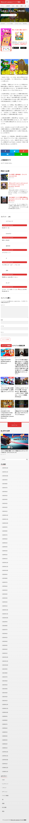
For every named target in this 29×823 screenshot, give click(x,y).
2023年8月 (4, 578)
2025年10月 (5, 475)
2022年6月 (4, 633)
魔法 (17, 5)
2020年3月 (4, 740)
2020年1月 (4, 748)
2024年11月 (5, 519)
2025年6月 (4, 491)
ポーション (4, 791)
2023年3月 (4, 598)
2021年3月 (4, 692)
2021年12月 (5, 657)
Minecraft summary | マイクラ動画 (18, 820)
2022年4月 (4, 641)
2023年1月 (4, 606)
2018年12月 (5, 767)
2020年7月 (4, 724)
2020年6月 (4, 728)
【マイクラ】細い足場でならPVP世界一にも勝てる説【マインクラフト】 (7, 389)
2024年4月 (4, 546)
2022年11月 (5, 613)
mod (13, 5)
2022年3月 (4, 645)
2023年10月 (5, 570)
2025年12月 (5, 468)
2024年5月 (4, 542)
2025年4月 (4, 499)
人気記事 (8, 5)
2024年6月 (4, 539)
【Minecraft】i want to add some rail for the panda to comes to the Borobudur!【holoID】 (18, 184)
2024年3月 (4, 550)
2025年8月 (4, 483)
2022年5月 (4, 637)
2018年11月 (5, 771)
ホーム (2, 5)
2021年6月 (4, 680)
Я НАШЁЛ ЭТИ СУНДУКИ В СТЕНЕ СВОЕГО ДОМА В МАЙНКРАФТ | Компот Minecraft (7, 414)
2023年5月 (4, 590)
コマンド (4, 454)
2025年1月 (4, 511)
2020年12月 (5, 704)
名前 (2, 319)
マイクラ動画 (12, 15)
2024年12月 (5, 515)
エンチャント (5, 783)
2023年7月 (4, 582)
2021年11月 (5, 661)
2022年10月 (5, 617)
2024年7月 (4, 535)
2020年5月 (4, 732)
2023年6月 (4, 586)
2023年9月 (4, 574)
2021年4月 (4, 688)
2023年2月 (4, 602)
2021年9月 (4, 669)
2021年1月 (4, 700)
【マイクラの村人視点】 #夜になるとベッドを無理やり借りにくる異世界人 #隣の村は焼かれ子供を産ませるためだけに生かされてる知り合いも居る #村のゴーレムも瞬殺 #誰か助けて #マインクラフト (21, 366)
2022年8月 (4, 625)
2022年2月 (4, 649)
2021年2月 (4, 696)
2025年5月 (4, 495)
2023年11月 (5, 566)
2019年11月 (5, 755)
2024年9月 (4, 527)
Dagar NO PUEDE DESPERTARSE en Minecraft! (6, 361)
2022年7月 (4, 629)
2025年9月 (4, 479)
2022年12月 (5, 609)
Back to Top (14, 425)
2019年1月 (4, 763)
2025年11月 (5, 472)
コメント (3, 305)
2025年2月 (4, 507)
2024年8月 (4, 531)
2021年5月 (4, 684)
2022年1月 (4, 653)
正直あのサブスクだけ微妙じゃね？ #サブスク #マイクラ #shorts (21, 412)
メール (2, 326)
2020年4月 (4, 736)
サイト (2, 332)
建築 (22, 5)
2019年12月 (5, 751)
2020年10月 (5, 712)
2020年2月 (4, 744)
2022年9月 (4, 621)
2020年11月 (5, 708)
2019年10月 (5, 759)
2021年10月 (5, 665)
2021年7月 (4, 677)
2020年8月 (4, 720)
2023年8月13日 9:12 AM (8, 225)
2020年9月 (4, 716)
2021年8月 (4, 673)
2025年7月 (4, 487)
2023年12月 (5, 562)
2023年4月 (4, 594)
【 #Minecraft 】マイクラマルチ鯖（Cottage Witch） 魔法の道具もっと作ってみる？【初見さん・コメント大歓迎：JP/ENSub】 (21, 392)
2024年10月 (5, 523)
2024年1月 (4, 558)
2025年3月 (4, 503)
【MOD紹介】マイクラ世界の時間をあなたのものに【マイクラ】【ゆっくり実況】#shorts (18, 199)
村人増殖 (4, 807)
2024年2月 (4, 554)
